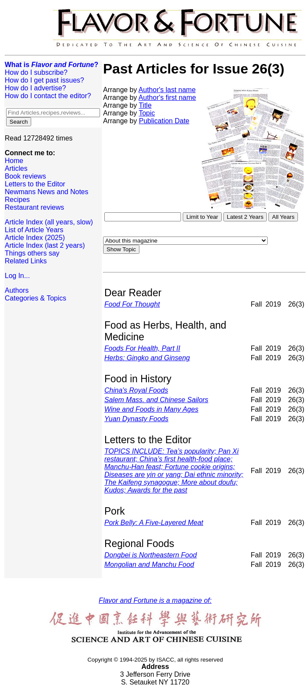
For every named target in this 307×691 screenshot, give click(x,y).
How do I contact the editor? (48, 95)
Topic (147, 113)
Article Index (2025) (35, 237)
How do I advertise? (35, 88)
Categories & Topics (35, 298)
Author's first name (167, 97)
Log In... (17, 275)
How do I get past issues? (44, 80)
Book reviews (25, 176)
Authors (17, 290)
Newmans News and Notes (46, 191)
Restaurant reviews (34, 207)
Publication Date (164, 121)
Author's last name (167, 89)
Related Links (26, 261)
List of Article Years (34, 230)
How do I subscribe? (36, 72)
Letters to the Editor (35, 184)
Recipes (17, 199)
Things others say (32, 253)
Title (145, 105)
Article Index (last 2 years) (45, 245)
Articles (16, 168)
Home (14, 160)
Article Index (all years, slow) (49, 222)
